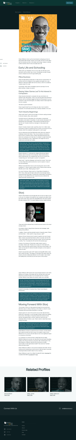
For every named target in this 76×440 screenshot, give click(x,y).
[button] (18, 2)
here (37, 354)
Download (47, 353)
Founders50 (31, 354)
